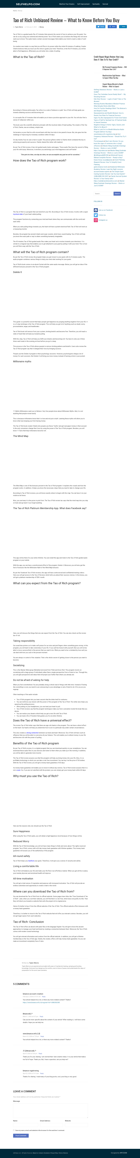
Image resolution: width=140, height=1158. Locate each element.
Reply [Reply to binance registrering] (42, 1073)
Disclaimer (47, 1153)
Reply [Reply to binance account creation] (44, 996)
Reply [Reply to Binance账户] (41, 1016)
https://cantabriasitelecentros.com (105, 181)
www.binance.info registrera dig (104, 134)
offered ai (97, 146)
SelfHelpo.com (28, 4)
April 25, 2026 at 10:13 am (31, 1073)
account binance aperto (101, 172)
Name (15, 1121)
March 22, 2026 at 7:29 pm (31, 1036)
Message (16, 1101)
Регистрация (98, 141)
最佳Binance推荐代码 (101, 155)
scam (19, 770)
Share (113, 26)
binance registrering (31, 1071)
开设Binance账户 (29, 1051)
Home (15, 11)
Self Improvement (83, 4)
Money (42, 27)
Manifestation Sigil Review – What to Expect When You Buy (114, 76)
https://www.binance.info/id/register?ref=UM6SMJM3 (41, 1002)
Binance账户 (28, 1014)
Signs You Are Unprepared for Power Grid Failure (110, 118)
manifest (31, 861)
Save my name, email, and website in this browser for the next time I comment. (40, 1130)
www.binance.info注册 (31, 1034)
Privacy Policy (54, 1153)
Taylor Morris (19, 27)
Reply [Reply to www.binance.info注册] (42, 1036)
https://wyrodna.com (101, 150)
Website (68, 1121)
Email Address (45, 1121)
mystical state (18, 214)
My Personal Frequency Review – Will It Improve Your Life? (115, 68)
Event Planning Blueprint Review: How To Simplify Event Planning (109, 162)
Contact (41, 1153)
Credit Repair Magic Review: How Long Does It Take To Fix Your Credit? (109, 58)
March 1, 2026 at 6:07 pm (30, 1016)
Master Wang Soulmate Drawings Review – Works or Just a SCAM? (109, 183)
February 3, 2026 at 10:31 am (32, 996)
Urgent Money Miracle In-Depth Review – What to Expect (113, 85)
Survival (105, 4)
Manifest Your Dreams (66, 4)
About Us (35, 1153)
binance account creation (33, 994)
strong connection (32, 733)
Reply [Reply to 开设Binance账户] (40, 1053)
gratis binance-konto (101, 167)
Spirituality (96, 4)
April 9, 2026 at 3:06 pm (30, 1053)
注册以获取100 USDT (101, 176)
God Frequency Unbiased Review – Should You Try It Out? (110, 136)
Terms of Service (63, 1153)
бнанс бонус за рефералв (103, 160)
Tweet (102, 26)
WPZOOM (123, 1153)
